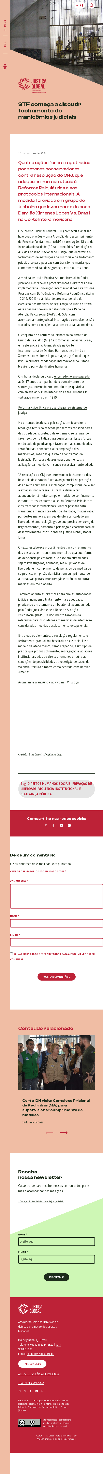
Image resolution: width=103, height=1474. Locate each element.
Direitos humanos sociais (49, 783)
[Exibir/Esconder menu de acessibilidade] (5, 66)
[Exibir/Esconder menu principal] (5, 26)
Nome (14, 916)
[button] (64, 1133)
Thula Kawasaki (69, 1438)
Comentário (19, 881)
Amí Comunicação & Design (48, 1438)
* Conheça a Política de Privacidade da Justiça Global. (41, 1201)
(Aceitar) (22, 1410)
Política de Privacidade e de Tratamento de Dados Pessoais (42, 1407)
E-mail (15, 935)
